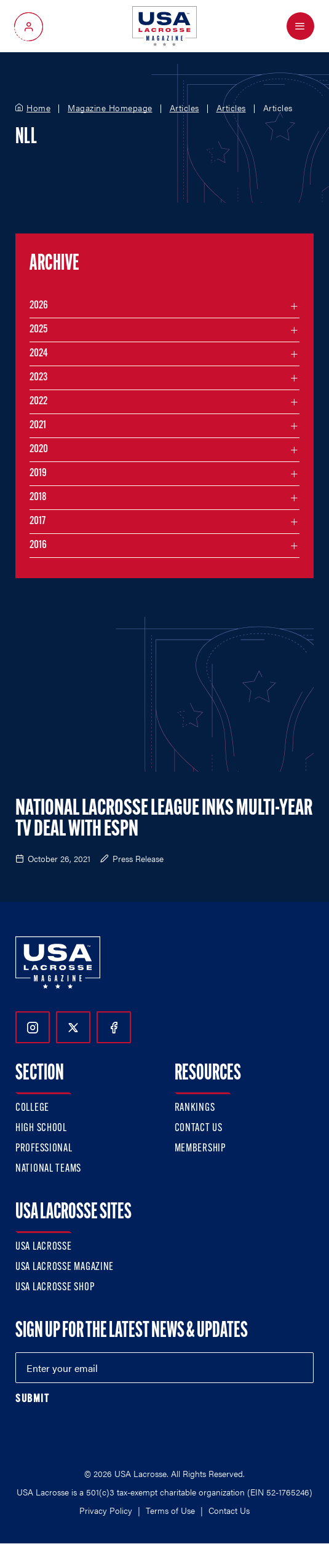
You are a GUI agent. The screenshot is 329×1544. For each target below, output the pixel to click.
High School (41, 1128)
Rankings (195, 1108)
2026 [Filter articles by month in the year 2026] (39, 306)
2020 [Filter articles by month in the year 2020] (39, 449)
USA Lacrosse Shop (54, 1287)
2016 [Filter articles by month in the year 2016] (38, 545)
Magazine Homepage (110, 108)
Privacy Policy (105, 1510)
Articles (184, 108)
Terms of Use (170, 1510)
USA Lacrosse (43, 1247)
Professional (44, 1148)
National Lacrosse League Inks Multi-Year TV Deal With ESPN (163, 819)
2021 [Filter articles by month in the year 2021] (38, 425)
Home (38, 108)
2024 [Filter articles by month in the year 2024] (39, 353)
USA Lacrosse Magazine (64, 1267)
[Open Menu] (300, 26)
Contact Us (199, 1128)
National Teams (48, 1169)
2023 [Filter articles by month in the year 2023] (38, 377)
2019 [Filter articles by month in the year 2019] (38, 473)
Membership (200, 1148)
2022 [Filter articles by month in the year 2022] (38, 401)
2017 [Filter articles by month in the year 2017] (38, 521)
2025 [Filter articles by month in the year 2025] (38, 329)
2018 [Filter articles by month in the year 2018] (38, 497)
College (32, 1108)
